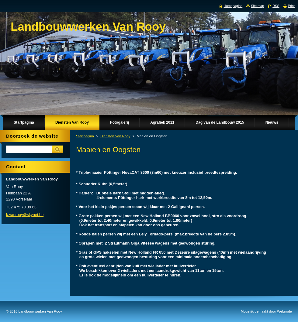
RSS (275, 6)
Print (291, 6)
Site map (257, 6)
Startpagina (85, 136)
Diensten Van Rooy (115, 136)
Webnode (284, 311)
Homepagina (233, 6)
